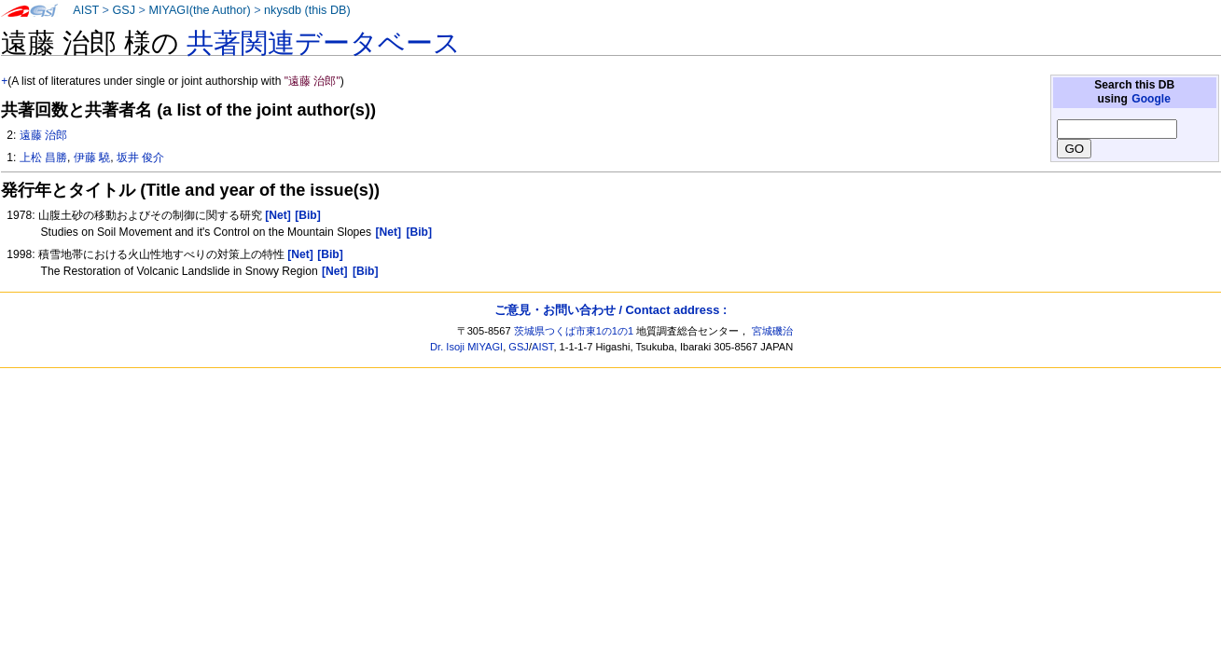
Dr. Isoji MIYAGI (466, 346)
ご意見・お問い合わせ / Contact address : (610, 310)
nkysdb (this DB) (307, 10)
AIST (86, 10)
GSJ (123, 10)
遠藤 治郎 (43, 135)
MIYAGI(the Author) (199, 10)
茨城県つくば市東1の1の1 (574, 330)
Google (1151, 98)
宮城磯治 (772, 330)
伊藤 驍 (92, 157)
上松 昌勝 (43, 157)
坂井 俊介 (140, 157)
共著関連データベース (324, 43)
